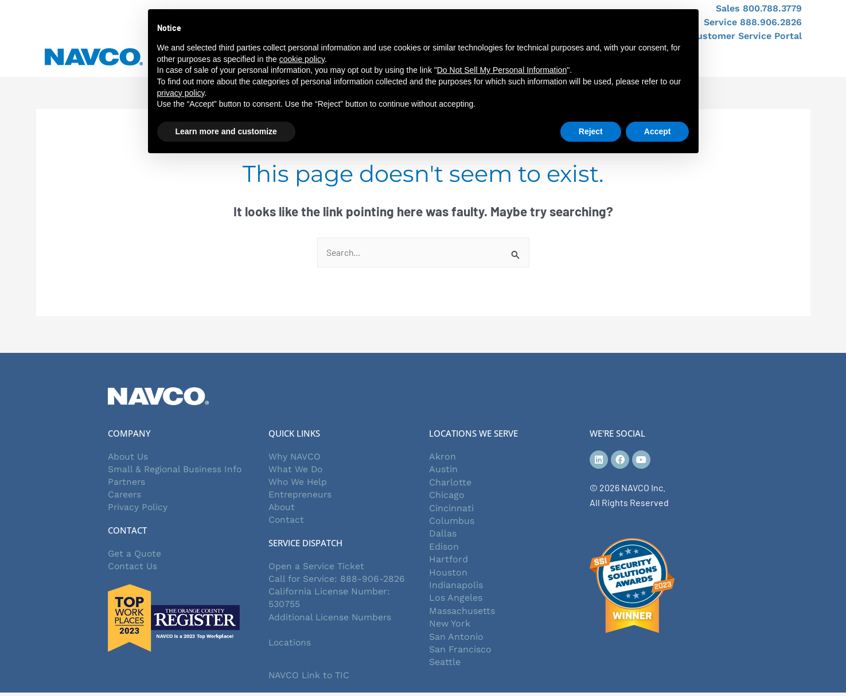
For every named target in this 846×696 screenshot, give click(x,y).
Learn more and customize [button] (226, 131)
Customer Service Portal (746, 35)
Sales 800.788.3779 (759, 8)
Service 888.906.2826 (753, 22)
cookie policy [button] (302, 59)
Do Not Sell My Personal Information (502, 70)
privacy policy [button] (181, 93)
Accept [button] (657, 131)
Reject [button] (591, 131)
